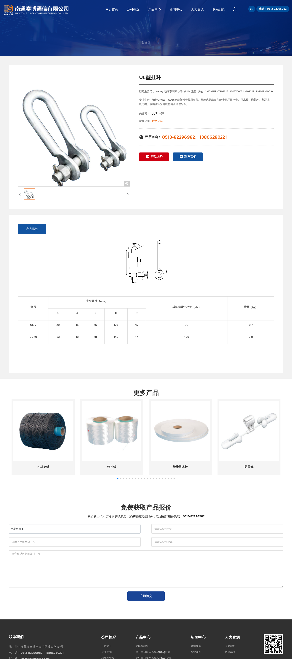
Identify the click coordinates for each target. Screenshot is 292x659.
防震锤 (249, 467)
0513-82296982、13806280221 (194, 137)
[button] (117, 478)
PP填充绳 (43, 467)
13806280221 (54, 653)
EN (251, 8)
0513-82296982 (194, 516)
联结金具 (157, 121)
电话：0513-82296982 (273, 8)
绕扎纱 (111, 467)
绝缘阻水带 (180, 467)
